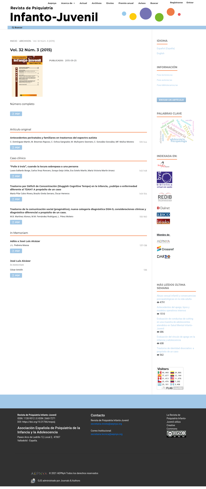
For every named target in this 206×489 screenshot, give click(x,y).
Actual (83, 3)
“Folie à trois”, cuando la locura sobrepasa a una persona (44, 166)
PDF (17, 113)
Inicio (13, 41)
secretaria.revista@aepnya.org (106, 423)
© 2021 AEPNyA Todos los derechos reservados (64, 473)
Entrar (190, 2)
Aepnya (52, 3)
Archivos (97, 3)
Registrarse (176, 2)
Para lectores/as (164, 75)
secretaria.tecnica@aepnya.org (107, 434)
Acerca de (67, 3)
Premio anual (126, 3)
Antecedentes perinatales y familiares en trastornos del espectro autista (53, 137)
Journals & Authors (70, 480)
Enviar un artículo (171, 100)
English (160, 53)
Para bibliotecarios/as (167, 85)
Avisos (142, 3)
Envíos (110, 3)
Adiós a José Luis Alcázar (25, 241)
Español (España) (166, 48)
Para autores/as (164, 80)
